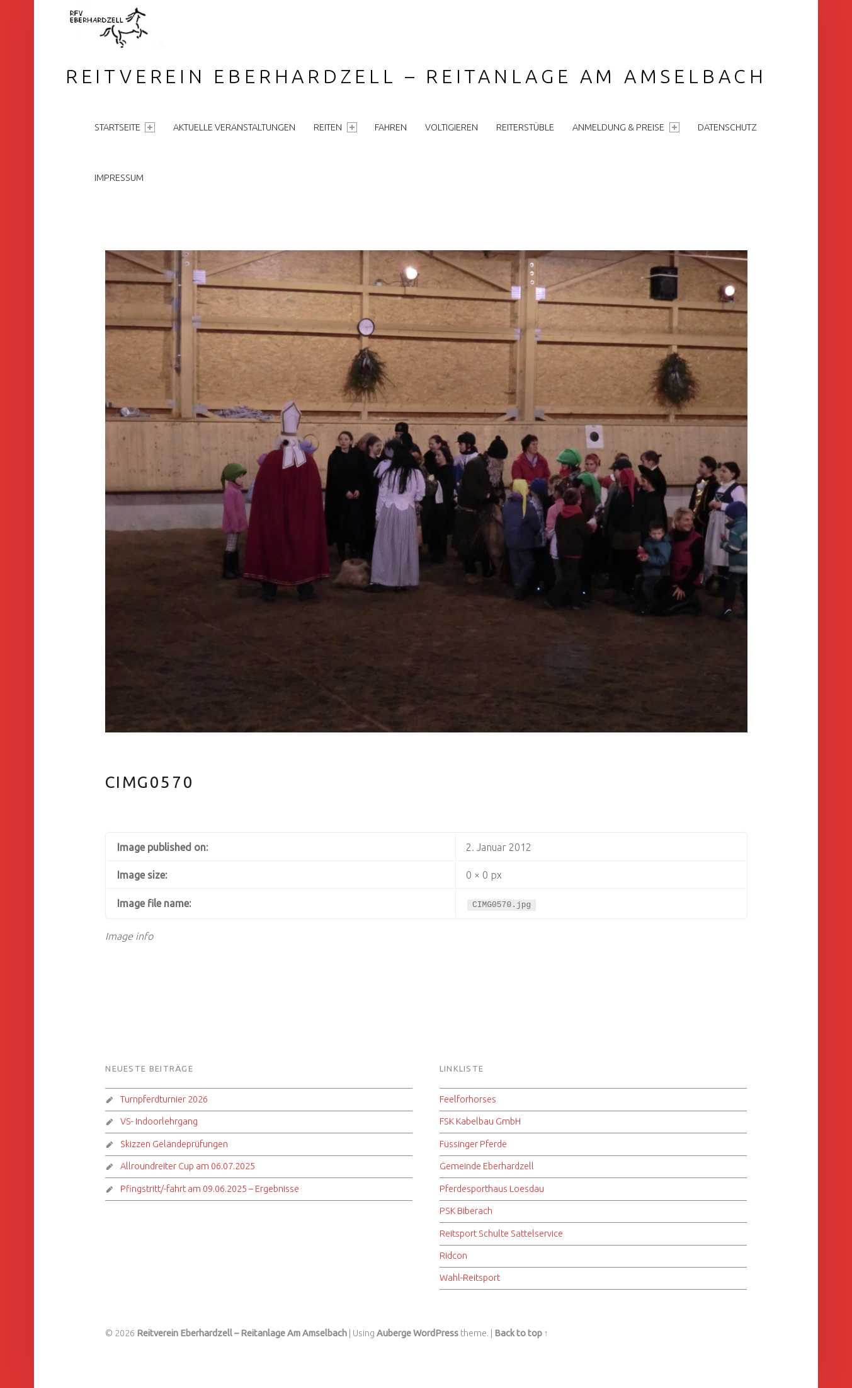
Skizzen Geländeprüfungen (174, 1144)
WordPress (435, 1333)
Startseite (124, 127)
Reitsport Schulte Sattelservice (501, 1234)
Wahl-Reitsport (470, 1278)
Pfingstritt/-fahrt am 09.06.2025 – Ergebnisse (209, 1189)
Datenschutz (727, 127)
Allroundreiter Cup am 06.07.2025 (187, 1166)
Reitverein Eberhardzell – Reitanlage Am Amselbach (416, 76)
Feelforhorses (468, 1099)
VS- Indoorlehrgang (159, 1121)
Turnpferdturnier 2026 (164, 1099)
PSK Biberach (466, 1211)
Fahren (391, 127)
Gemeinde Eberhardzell (487, 1166)
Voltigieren (451, 127)
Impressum (119, 178)
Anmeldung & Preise (625, 127)
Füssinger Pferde (473, 1144)
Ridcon (453, 1256)
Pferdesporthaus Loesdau (492, 1189)
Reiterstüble (525, 127)
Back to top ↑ (521, 1333)
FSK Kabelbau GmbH (480, 1121)
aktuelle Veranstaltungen (234, 127)
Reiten (335, 127)
